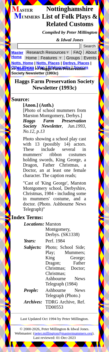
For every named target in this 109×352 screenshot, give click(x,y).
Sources (81, 67)
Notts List (25, 69)
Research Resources (48, 52)
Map (41, 67)
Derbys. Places (76, 63)
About (91, 52)
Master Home (17, 54)
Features (51, 58)
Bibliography (59, 67)
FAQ (78, 52)
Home (31, 58)
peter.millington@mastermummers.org (63, 333)
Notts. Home (22, 63)
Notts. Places (48, 63)
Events (90, 58)
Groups (73, 58)
